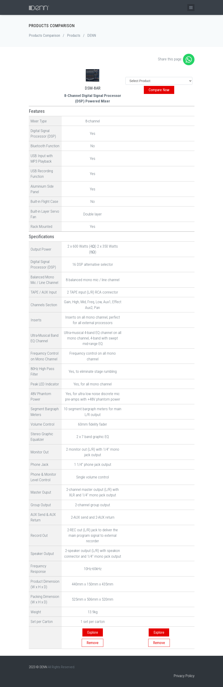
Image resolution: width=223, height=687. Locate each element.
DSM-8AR (92, 88)
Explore (92, 632)
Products (73, 35)
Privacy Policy (184, 675)
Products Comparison (44, 35)
